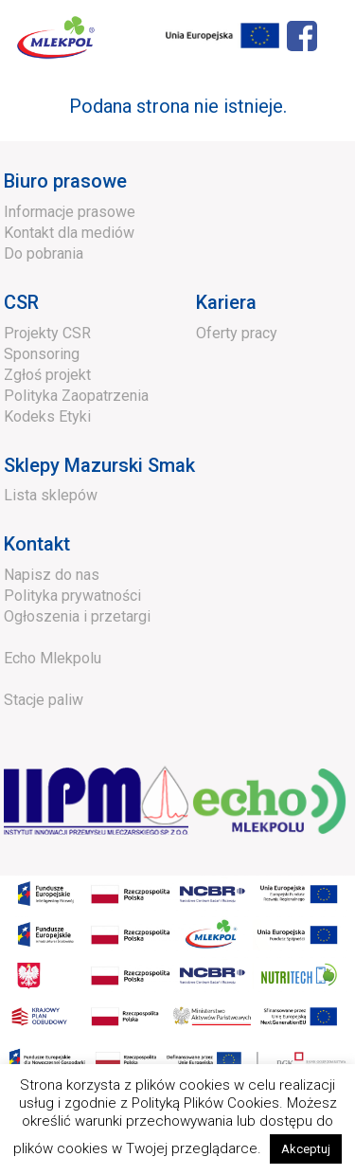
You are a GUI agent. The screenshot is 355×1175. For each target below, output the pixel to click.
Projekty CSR (47, 333)
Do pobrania (43, 253)
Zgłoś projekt (47, 375)
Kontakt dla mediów (69, 233)
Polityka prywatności (72, 596)
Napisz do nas (51, 575)
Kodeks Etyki (47, 416)
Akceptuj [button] (305, 1149)
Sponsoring (42, 354)
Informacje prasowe (69, 212)
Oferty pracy (236, 333)
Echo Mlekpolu (52, 658)
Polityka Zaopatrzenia (76, 396)
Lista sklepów (51, 495)
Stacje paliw (43, 700)
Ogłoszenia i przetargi (77, 616)
